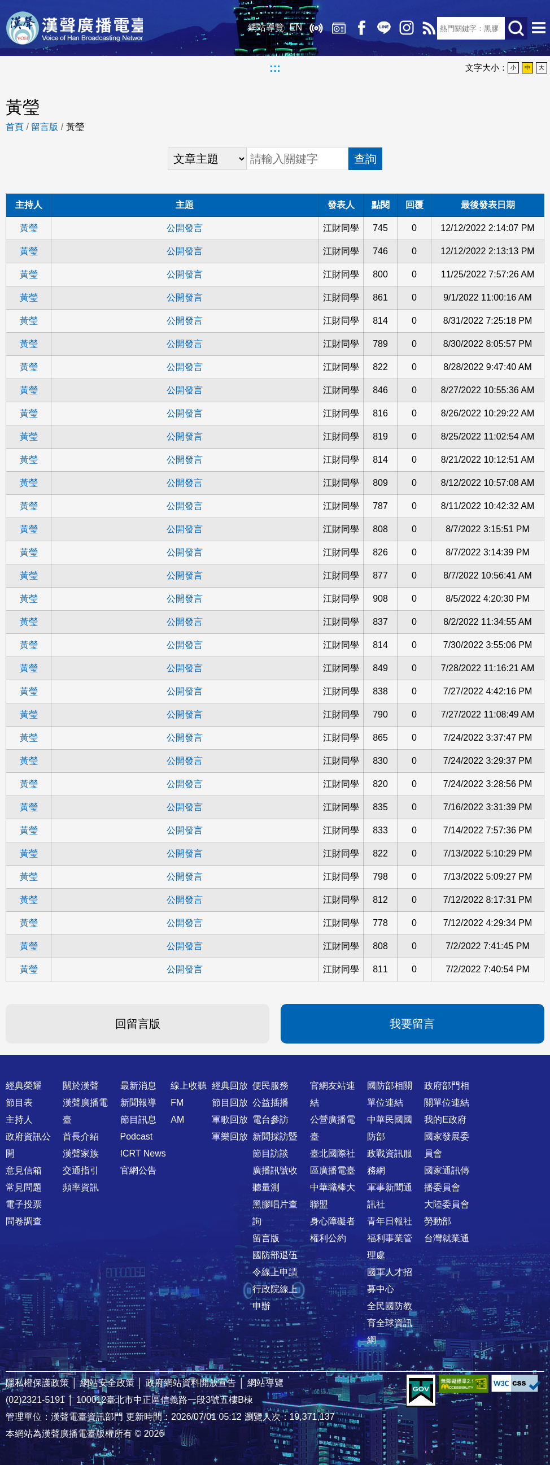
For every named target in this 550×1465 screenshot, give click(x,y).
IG (403, 28)
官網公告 (138, 1170)
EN (292, 28)
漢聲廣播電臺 (76, 28)
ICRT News (143, 1153)
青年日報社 (389, 1221)
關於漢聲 (81, 1085)
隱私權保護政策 (37, 1383)
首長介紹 (81, 1136)
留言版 (44, 127)
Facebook (358, 28)
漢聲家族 (81, 1153)
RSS (425, 28)
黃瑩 (29, 228)
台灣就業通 (446, 1238)
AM (177, 1119)
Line (380, 28)
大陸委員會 (446, 1204)
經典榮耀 (24, 1085)
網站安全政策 (107, 1383)
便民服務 (270, 1085)
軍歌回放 (230, 1119)
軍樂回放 (230, 1136)
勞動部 (437, 1221)
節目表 (19, 1102)
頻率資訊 (81, 1187)
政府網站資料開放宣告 (191, 1383)
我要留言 (412, 1024)
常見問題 (24, 1187)
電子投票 (24, 1204)
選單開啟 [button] (538, 28)
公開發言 (185, 228)
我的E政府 (445, 1119)
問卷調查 (24, 1221)
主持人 (19, 1119)
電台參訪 (270, 1119)
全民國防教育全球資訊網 (389, 1323)
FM (177, 1102)
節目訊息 (138, 1119)
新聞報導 (138, 1102)
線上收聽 (313, 28)
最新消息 (138, 1085)
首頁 (15, 127)
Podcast (136, 1136)
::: (275, 68)
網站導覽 (263, 28)
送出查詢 (516, 28)
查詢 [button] (365, 159)
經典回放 (335, 28)
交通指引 (81, 1170)
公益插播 (270, 1102)
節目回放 (230, 1102)
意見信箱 (24, 1170)
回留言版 (137, 1024)
